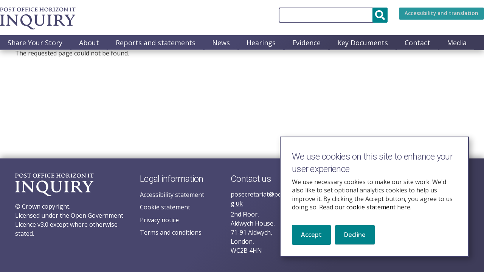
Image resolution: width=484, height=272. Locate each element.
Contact (417, 42)
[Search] (322, 15)
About (89, 42)
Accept (311, 239)
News (221, 42)
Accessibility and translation (436, 15)
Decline (355, 239)
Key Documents (362, 42)
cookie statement (371, 211)
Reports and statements (155, 42)
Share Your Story (35, 42)
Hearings (261, 42)
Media (457, 42)
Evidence (306, 42)
